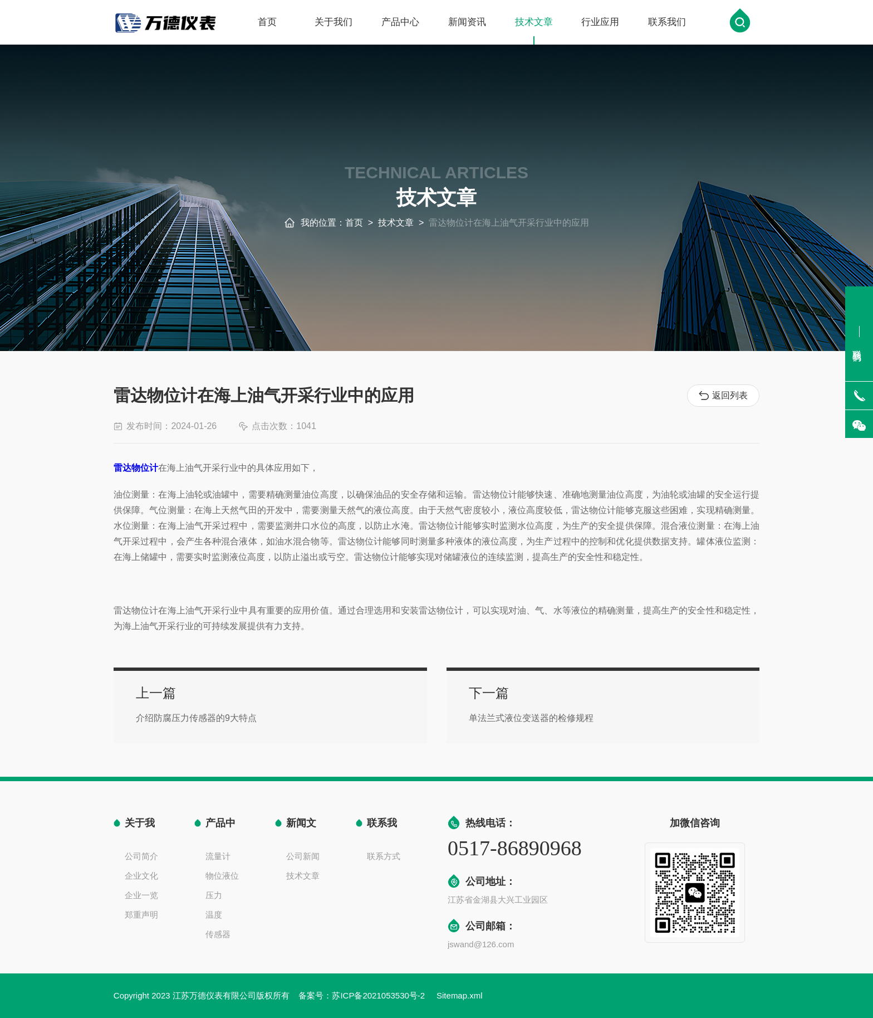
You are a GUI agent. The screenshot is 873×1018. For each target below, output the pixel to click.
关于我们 (333, 23)
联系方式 (383, 856)
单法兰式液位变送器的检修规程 (499, 713)
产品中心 (400, 23)
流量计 (217, 856)
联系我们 (667, 23)
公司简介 (141, 856)
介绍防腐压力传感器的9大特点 (278, 713)
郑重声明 (141, 914)
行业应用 (600, 23)
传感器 (217, 934)
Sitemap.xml (459, 995)
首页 (267, 23)
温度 (213, 914)
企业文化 (141, 875)
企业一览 (141, 895)
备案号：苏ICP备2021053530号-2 (362, 995)
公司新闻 (303, 856)
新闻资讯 (467, 23)
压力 (213, 895)
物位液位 (222, 875)
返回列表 (723, 396)
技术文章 (534, 32)
